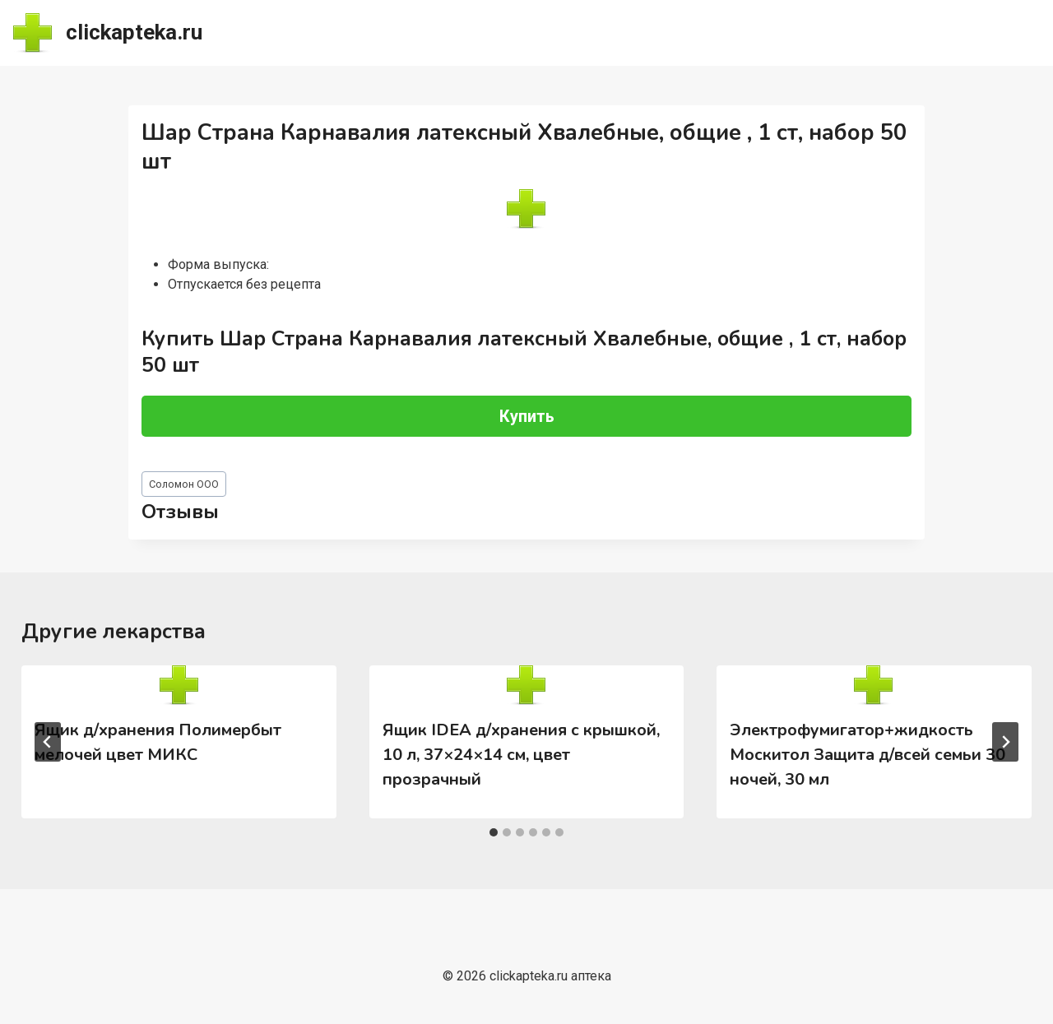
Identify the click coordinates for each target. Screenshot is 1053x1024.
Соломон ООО (184, 484)
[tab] (493, 832)
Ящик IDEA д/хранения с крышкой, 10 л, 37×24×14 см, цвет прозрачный (521, 754)
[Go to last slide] (48, 742)
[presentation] (178, 685)
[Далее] (1005, 742)
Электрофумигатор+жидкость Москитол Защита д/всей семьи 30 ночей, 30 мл (867, 754)
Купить (526, 416)
